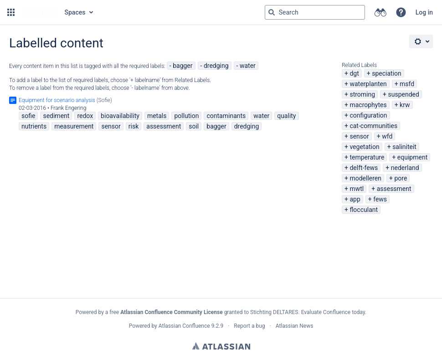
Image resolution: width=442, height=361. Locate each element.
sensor (359, 136)
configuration (368, 115)
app (354, 199)
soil (194, 126)
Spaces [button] (75, 12)
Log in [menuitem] (424, 12)
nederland (405, 167)
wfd (387, 136)
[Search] (271, 12)
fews (380, 199)
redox (85, 115)
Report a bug (249, 326)
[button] (11, 12)
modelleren (365, 178)
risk (133, 126)
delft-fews (363, 167)
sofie (28, 115)
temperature (366, 157)
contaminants (226, 115)
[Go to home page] (38, 12)
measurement (73, 126)
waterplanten (367, 84)
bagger (182, 65)
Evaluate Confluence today (333, 312)
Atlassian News (295, 326)
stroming (362, 94)
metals (157, 115)
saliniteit (404, 146)
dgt (354, 73)
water (248, 65)
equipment (412, 157)
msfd (407, 84)
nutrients (33, 126)
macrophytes (367, 104)
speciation (386, 73)
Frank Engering (69, 108)
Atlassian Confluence (184, 326)
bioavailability (120, 115)
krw (405, 104)
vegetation (364, 146)
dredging (216, 65)
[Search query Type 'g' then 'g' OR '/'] (315, 12)
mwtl (356, 188)
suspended (403, 94)
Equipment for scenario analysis (57, 100)
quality (286, 115)
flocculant (363, 209)
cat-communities (373, 125)
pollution (186, 115)
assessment (394, 188)
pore (400, 178)
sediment (56, 115)
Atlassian (221, 346)
